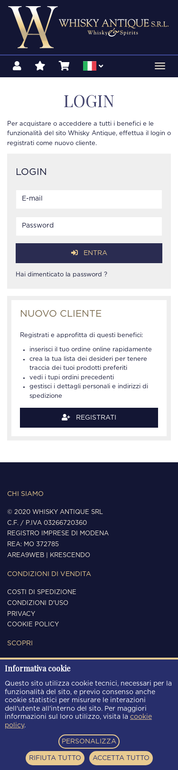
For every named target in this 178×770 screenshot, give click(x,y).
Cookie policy (33, 625)
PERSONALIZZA (89, 741)
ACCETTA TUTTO (121, 758)
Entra (89, 253)
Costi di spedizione (41, 592)
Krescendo (70, 555)
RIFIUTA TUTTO (55, 758)
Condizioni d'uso (37, 603)
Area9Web (25, 555)
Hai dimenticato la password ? (61, 275)
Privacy (21, 614)
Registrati (89, 417)
